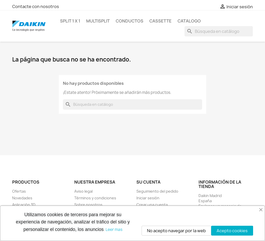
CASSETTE (160, 21)
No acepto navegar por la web (176, 231)
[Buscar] (219, 31)
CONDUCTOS (129, 21)
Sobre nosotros (88, 204)
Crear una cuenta (152, 204)
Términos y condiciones (95, 197)
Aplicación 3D (23, 204)
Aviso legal (83, 191)
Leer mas (114, 229)
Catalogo (189, 21)
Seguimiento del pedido (157, 191)
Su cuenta (148, 182)
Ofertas (19, 191)
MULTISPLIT (98, 21)
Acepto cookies (232, 231)
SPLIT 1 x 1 (70, 21)
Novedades (22, 197)
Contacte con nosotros (35, 6)
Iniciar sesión (147, 197)
